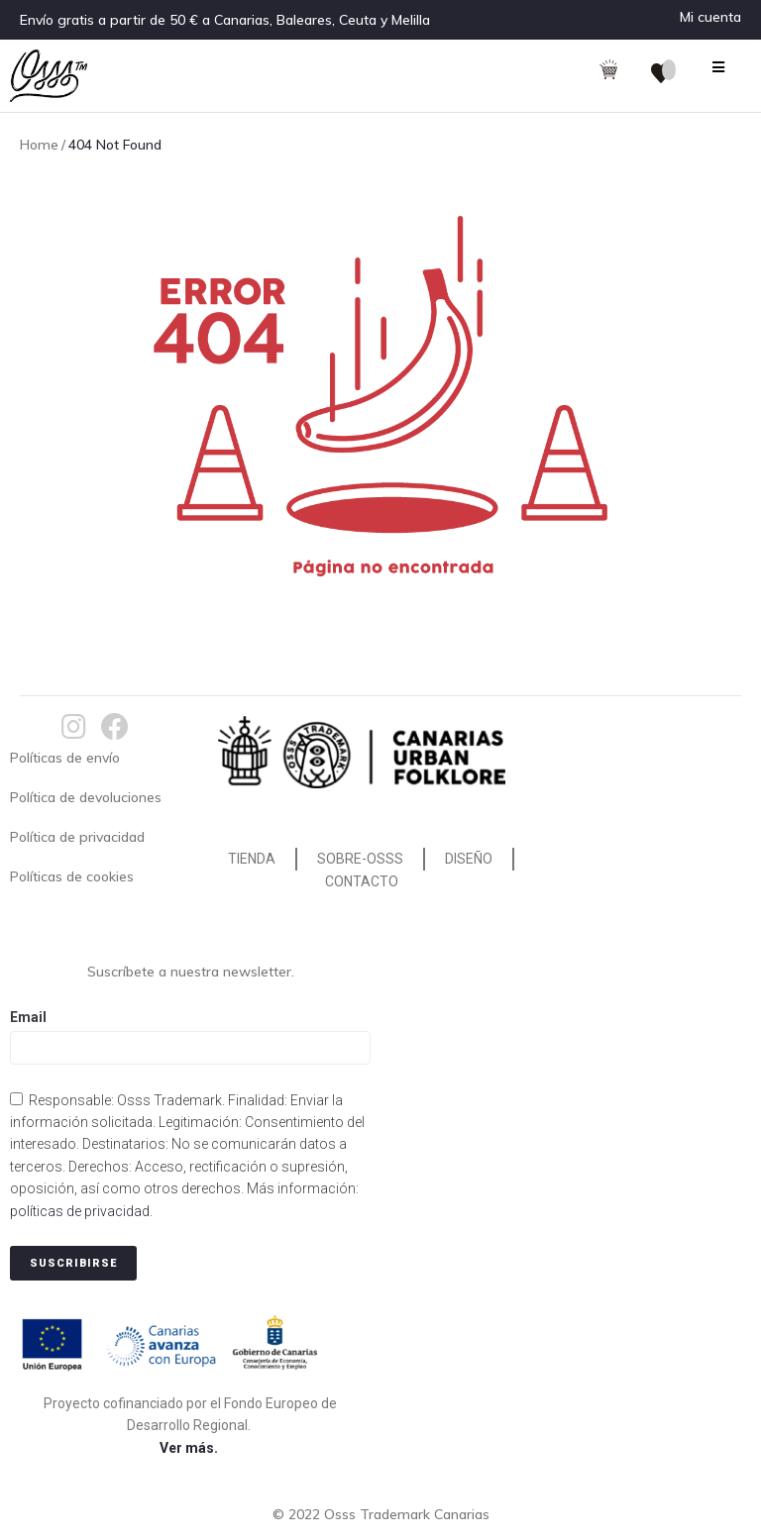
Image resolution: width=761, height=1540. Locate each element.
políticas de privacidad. (81, 1211)
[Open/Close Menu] (719, 67)
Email (28, 1017)
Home (39, 145)
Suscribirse (73, 1263)
